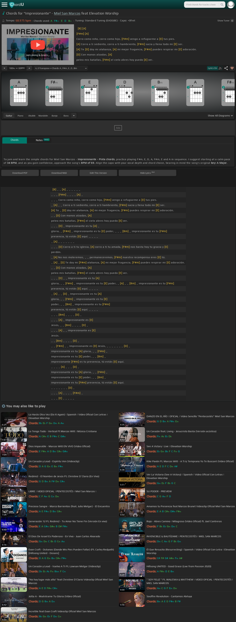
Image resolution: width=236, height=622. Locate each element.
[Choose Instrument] (73, 115)
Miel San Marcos (67, 13)
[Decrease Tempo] (4, 68)
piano (20, 115)
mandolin (43, 115)
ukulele (31, 115)
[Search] (222, 4)
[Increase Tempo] (29, 68)
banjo (55, 115)
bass (66, 115)
